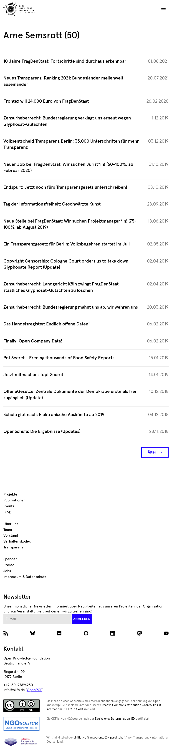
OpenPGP (34, 690)
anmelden (82, 619)
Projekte (10, 494)
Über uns (10, 524)
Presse (8, 565)
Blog (6, 512)
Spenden (10, 559)
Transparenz (13, 547)
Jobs (7, 571)
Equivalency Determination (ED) (115, 718)
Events (8, 506)
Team (7, 530)
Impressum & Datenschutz (24, 577)
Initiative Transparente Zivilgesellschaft (100, 737)
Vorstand (10, 535)
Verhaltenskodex (16, 541)
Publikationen (14, 500)
